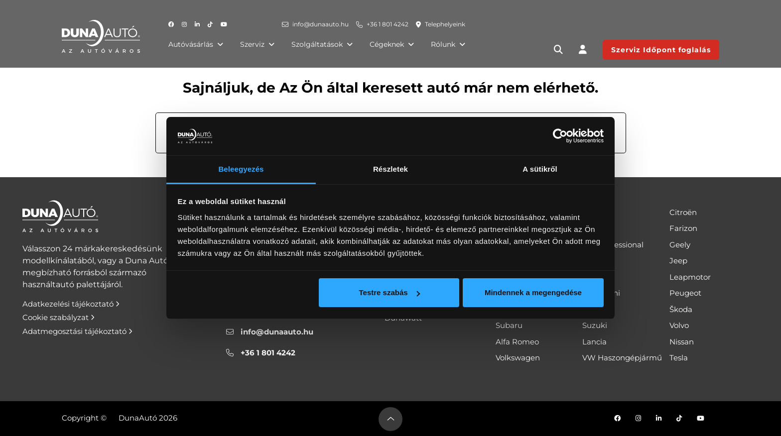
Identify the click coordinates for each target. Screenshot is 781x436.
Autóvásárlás (195, 44)
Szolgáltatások (322, 44)
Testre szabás (389, 292)
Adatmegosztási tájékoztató (77, 331)
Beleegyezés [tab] (240, 169)
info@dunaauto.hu (320, 24)
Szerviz (257, 44)
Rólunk (448, 44)
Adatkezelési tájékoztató (71, 304)
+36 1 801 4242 (387, 24)
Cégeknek (392, 44)
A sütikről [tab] (539, 169)
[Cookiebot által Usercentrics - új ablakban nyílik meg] (560, 136)
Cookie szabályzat (58, 317)
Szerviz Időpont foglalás (661, 49)
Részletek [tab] (390, 169)
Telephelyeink (445, 24)
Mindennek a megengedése (533, 292)
